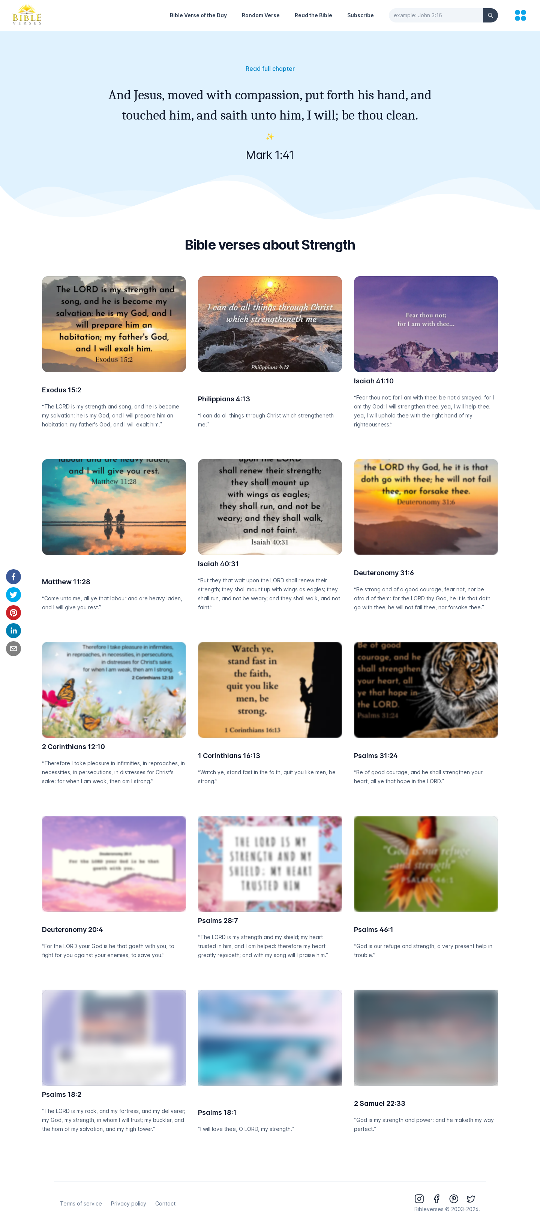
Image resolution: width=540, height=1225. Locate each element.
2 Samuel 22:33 (379, 1103)
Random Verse (261, 15)
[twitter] (13, 594)
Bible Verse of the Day (198, 15)
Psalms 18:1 (217, 1112)
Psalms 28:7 (218, 920)
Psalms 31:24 (376, 756)
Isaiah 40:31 (218, 564)
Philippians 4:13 (224, 399)
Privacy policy (128, 1203)
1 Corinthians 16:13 (229, 756)
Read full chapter (270, 68)
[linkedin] (13, 630)
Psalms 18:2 (61, 1094)
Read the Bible (313, 15)
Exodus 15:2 (61, 390)
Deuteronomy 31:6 (384, 573)
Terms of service (81, 1203)
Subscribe (360, 15)
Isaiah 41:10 (374, 381)
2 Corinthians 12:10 (73, 747)
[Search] (490, 15)
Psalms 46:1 (373, 929)
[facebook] (13, 576)
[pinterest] (13, 612)
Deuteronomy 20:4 (72, 929)
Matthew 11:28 (66, 582)
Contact (165, 1203)
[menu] (520, 15)
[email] (13, 648)
